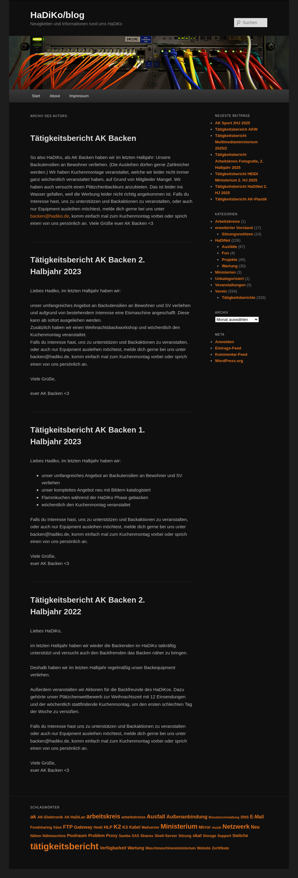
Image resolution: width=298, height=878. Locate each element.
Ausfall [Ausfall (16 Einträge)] (156, 816)
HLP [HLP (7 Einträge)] (108, 827)
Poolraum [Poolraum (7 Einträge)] (77, 835)
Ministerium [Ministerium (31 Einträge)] (179, 826)
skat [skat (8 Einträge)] (197, 835)
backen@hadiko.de (49, 216)
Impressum (79, 96)
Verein (221, 291)
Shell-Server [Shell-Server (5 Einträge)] (166, 835)
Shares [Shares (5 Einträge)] (146, 835)
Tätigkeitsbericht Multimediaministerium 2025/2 (236, 141)
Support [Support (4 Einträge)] (224, 836)
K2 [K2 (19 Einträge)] (117, 827)
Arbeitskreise (227, 221)
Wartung (229, 266)
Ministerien (225, 272)
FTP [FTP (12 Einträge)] (68, 827)
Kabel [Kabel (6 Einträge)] (134, 827)
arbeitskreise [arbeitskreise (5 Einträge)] (133, 817)
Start (36, 96)
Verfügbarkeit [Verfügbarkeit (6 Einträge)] (113, 848)
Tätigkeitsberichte (238, 297)
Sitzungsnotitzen (237, 234)
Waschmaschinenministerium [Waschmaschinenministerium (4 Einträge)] (170, 848)
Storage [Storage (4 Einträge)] (209, 836)
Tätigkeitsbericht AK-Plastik (241, 199)
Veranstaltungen (230, 285)
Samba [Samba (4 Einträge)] (124, 836)
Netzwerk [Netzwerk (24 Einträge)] (235, 826)
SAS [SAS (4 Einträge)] (135, 836)
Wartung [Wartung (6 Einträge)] (135, 848)
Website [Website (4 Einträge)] (204, 848)
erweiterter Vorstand (234, 227)
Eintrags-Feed (228, 348)
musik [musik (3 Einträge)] (216, 827)
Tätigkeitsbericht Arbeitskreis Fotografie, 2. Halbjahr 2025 (239, 160)
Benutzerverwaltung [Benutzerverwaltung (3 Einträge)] (224, 817)
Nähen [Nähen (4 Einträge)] (35, 836)
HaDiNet (223, 240)
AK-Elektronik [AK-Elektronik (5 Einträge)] (50, 817)
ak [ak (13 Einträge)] (33, 817)
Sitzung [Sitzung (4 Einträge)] (184, 836)
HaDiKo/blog (57, 15)
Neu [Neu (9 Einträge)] (255, 827)
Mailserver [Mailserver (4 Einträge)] (150, 827)
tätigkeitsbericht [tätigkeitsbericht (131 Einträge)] (64, 846)
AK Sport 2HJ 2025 (232, 123)
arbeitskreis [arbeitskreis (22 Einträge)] (103, 816)
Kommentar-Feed (231, 354)
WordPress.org (229, 360)
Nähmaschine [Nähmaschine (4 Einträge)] (54, 836)
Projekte (229, 259)
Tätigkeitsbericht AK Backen (83, 138)
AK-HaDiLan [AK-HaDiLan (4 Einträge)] (74, 817)
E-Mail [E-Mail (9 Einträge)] (257, 816)
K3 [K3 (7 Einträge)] (125, 827)
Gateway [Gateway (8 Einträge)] (83, 827)
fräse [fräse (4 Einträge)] (57, 827)
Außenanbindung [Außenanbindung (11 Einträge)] (186, 817)
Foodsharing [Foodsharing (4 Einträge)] (41, 827)
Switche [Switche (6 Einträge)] (240, 835)
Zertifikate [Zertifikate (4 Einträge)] (220, 848)
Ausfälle (229, 246)
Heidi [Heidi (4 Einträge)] (98, 827)
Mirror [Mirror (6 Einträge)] (205, 827)
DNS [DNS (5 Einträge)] (245, 817)
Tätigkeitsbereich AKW (236, 129)
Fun (225, 253)
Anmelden (224, 342)
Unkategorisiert (229, 278)
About (55, 96)
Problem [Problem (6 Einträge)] (96, 835)
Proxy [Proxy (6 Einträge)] (112, 835)
